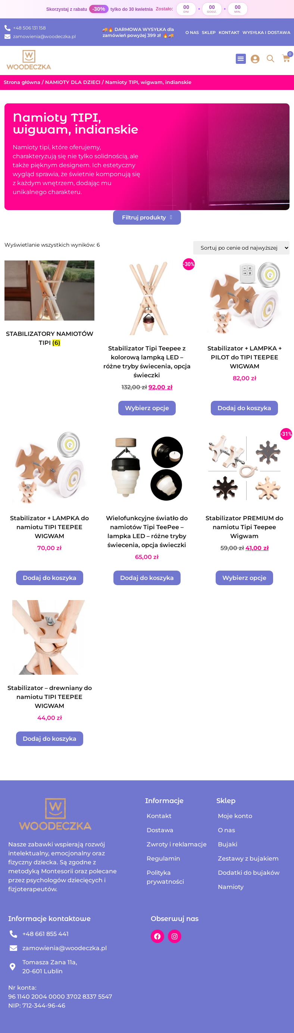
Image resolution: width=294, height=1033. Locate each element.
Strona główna (22, 82)
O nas (192, 32)
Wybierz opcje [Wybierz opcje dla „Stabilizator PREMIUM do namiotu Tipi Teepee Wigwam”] (244, 577)
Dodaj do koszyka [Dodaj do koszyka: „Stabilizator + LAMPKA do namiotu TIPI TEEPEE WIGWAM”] (49, 577)
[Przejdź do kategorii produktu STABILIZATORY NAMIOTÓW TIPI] (49, 305)
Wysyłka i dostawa (266, 32)
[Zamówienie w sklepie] (241, 248)
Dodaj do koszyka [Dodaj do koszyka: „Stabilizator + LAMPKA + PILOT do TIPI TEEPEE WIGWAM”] (244, 408)
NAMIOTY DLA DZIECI (72, 82)
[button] (241, 59)
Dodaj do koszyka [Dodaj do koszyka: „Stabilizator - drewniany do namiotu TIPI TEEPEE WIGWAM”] (49, 738)
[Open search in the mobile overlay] (270, 58)
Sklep (209, 32)
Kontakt (229, 32)
